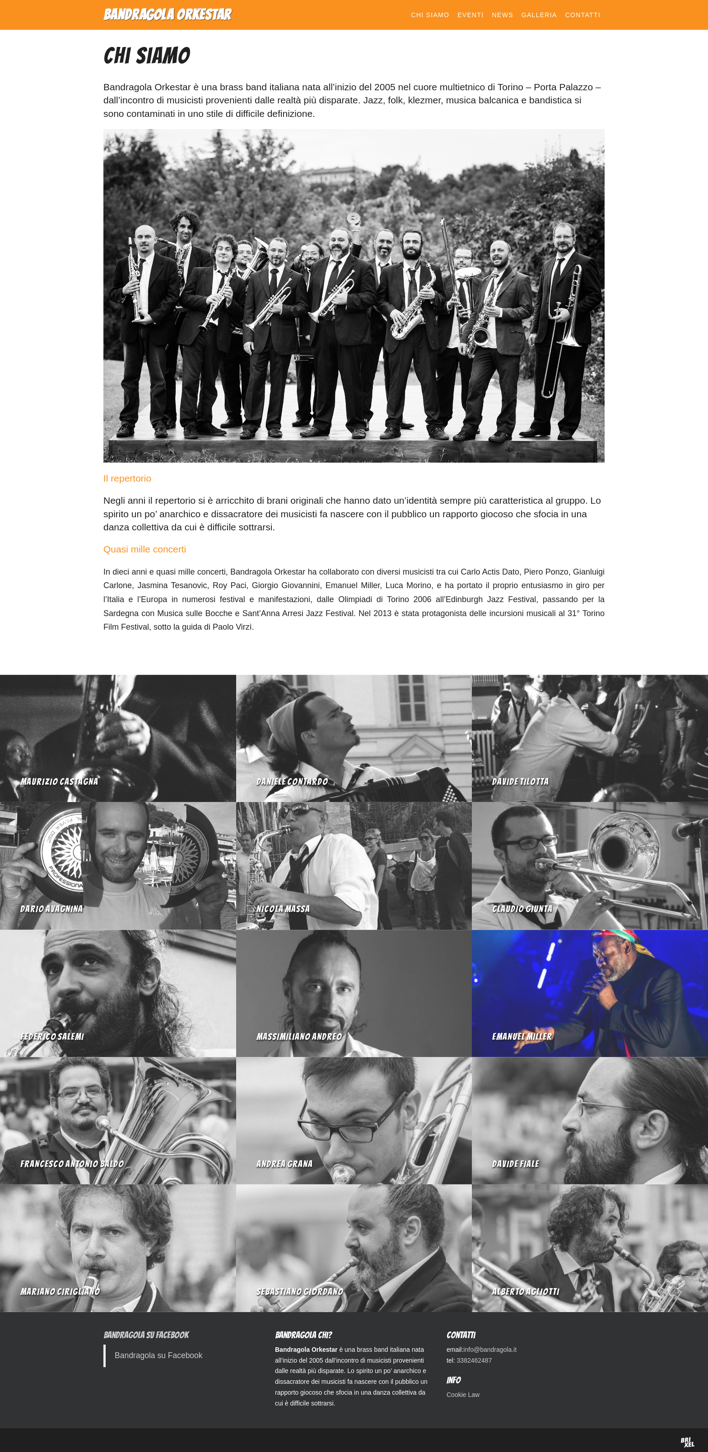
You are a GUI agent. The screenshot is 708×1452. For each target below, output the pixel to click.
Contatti (583, 15)
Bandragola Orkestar (167, 15)
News (502, 15)
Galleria (539, 15)
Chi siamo (430, 15)
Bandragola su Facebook (145, 1335)
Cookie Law (463, 1394)
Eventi (470, 15)
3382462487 (474, 1360)
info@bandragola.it (490, 1349)
